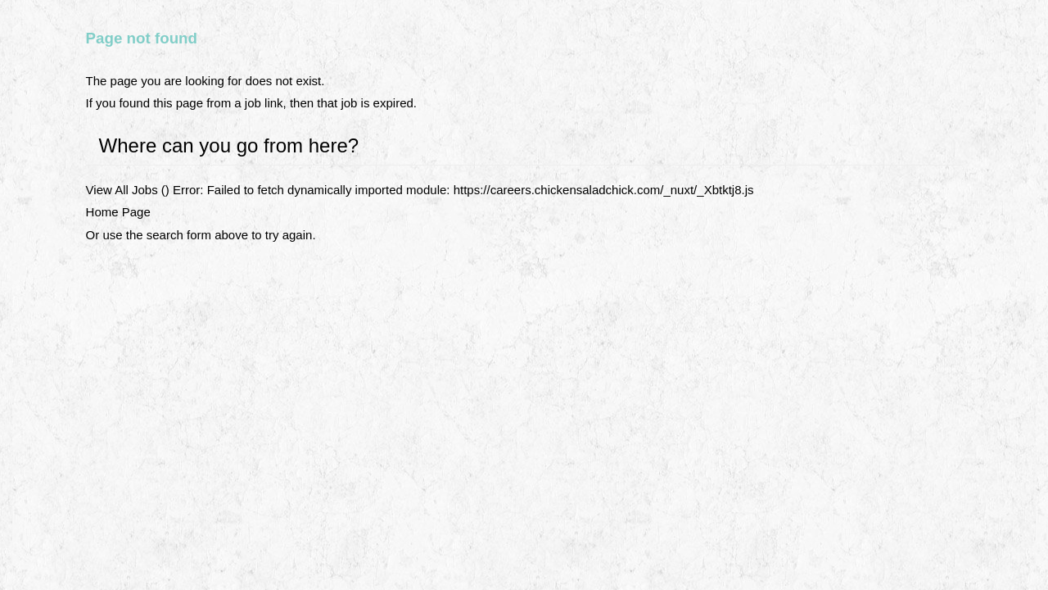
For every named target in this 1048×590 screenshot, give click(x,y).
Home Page (118, 212)
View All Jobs (122, 190)
